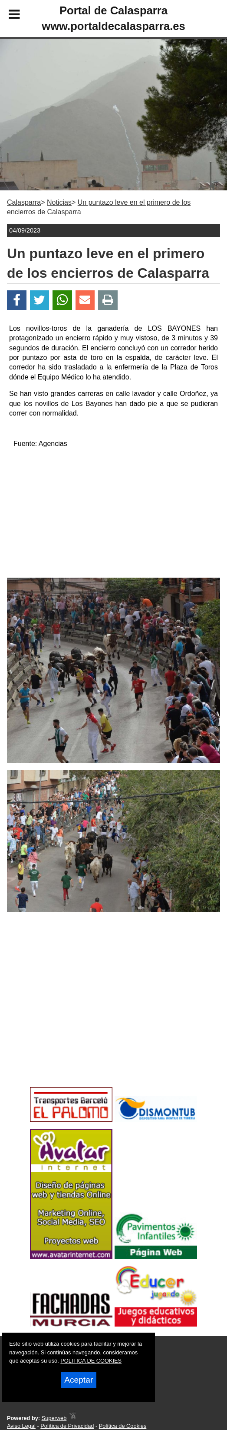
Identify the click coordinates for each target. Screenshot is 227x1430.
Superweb (54, 1418)
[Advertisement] (114, 517)
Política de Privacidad (67, 1426)
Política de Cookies (123, 1426)
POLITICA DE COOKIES (91, 1360)
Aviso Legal (21, 1426)
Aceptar (78, 1379)
